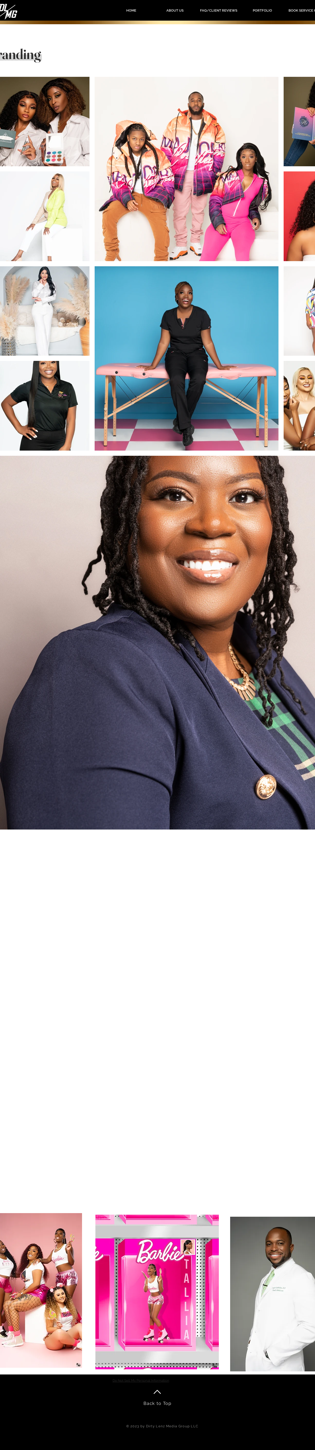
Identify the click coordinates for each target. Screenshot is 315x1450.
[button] (262, 10)
